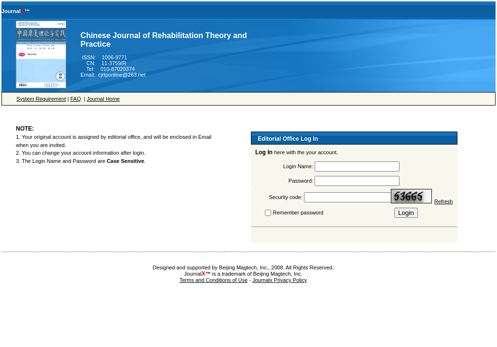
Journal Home (103, 99)
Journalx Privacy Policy (279, 280)
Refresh (443, 201)
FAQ (75, 99)
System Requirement (41, 99)
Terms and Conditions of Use (213, 280)
